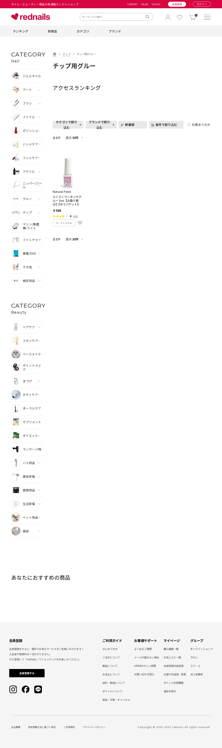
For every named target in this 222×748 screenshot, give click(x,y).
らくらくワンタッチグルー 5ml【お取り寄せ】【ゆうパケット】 (67, 200)
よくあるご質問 (143, 649)
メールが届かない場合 (146, 657)
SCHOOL (156, 4)
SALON (144, 4)
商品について (109, 666)
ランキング (20, 31)
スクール (195, 666)
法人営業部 (196, 674)
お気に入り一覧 (172, 657)
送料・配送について (113, 683)
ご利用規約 (69, 727)
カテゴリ (83, 31)
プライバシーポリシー (94, 727)
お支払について (111, 674)
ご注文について (111, 657)
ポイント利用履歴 (174, 683)
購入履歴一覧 (171, 649)
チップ (67, 54)
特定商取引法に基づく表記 (42, 727)
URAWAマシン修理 (145, 666)
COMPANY (132, 4)
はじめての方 (109, 649)
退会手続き (170, 691)
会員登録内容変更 (174, 666)
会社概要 (15, 727)
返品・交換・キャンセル (116, 699)
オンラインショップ (201, 649)
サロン (194, 657)
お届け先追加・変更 (175, 674)
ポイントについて (112, 691)
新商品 (52, 31)
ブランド (115, 31)
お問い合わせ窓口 (144, 674)
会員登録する (26, 673)
